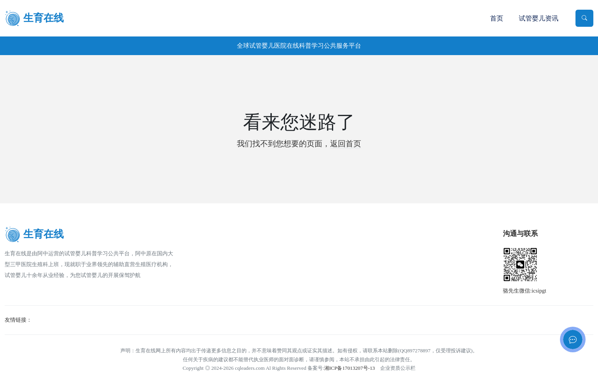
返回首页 (345, 143)
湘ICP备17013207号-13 (349, 368)
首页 (496, 18)
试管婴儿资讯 (538, 18)
